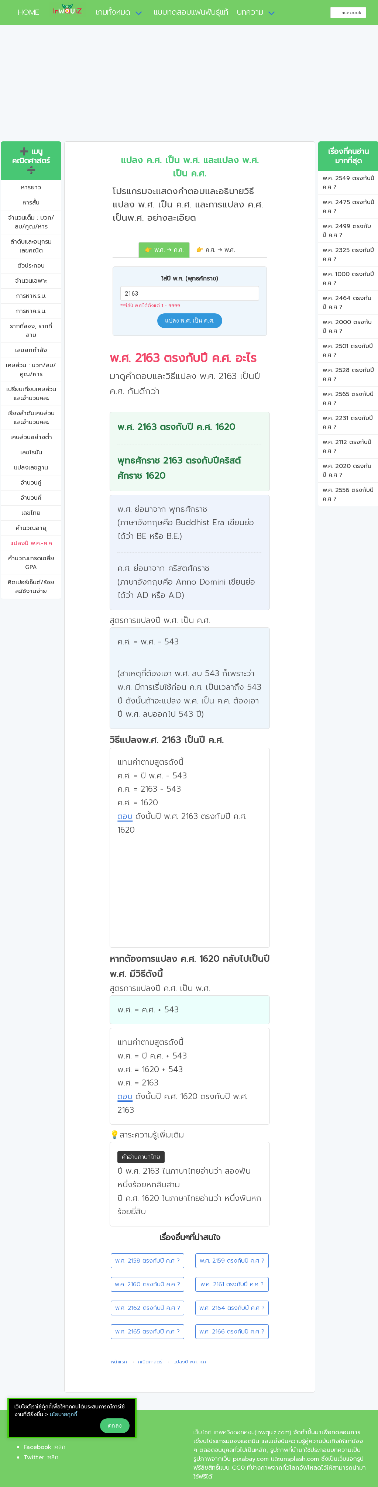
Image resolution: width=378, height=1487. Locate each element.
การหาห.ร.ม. (31, 296)
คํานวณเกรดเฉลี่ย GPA (31, 563)
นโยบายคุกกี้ (63, 1414)
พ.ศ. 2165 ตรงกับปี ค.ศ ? (147, 1331)
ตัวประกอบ (31, 265)
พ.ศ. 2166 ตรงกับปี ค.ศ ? (231, 1331)
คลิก (60, 1447)
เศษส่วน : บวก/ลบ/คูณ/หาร (31, 370)
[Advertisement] (189, 86)
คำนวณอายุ (31, 528)
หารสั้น (31, 202)
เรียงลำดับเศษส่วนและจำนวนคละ (31, 418)
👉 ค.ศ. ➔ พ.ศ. (215, 249)
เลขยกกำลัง (31, 350)
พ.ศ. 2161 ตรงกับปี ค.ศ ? (232, 1284)
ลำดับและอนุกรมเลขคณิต (31, 246)
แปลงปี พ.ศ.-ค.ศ (31, 543)
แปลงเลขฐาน (31, 467)
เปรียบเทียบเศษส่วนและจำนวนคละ (31, 394)
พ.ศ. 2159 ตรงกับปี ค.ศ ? (232, 1260)
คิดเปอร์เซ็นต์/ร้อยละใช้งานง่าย (31, 587)
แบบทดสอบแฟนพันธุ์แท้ (191, 12)
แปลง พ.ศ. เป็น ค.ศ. (190, 320)
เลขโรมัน (31, 452)
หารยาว (31, 187)
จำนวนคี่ (31, 497)
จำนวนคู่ (31, 482)
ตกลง (115, 1425)
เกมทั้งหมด (113, 12)
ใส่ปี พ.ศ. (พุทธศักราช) (189, 278)
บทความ (250, 12)
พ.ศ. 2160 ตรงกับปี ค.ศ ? (147, 1284)
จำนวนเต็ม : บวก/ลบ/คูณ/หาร (31, 222)
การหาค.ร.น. (31, 311)
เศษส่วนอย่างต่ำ (31, 437)
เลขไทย (31, 513)
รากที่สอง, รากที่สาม (31, 331)
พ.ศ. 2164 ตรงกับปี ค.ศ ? (232, 1308)
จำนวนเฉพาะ (31, 280)
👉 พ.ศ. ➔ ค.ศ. (164, 249)
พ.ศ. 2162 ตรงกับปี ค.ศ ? (147, 1308)
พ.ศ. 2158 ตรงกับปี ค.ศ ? (147, 1260)
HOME (25, 12)
